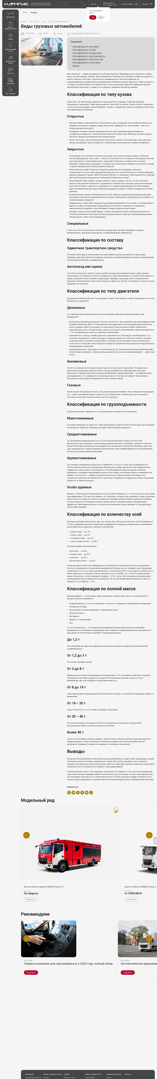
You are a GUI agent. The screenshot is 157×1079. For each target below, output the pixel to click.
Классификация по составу (84, 50)
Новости (10, 70)
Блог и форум (10, 91)
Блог (25, 13)
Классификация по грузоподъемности (89, 56)
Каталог (46, 1077)
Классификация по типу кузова (86, 47)
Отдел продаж (90, 1077)
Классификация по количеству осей (88, 59)
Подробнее (31, 973)
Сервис (10, 36)
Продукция (10, 14)
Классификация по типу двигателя (87, 53)
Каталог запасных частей (10, 25)
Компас (23, 21)
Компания (10, 81)
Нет (100, 17)
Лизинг (109, 1077)
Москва (94, 4)
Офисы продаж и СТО (10, 47)
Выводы (76, 66)
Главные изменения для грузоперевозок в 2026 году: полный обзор (68, 963)
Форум (34, 13)
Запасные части (69, 1077)
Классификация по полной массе (87, 63)
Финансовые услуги (10, 59)
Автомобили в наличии (33, 1077)
